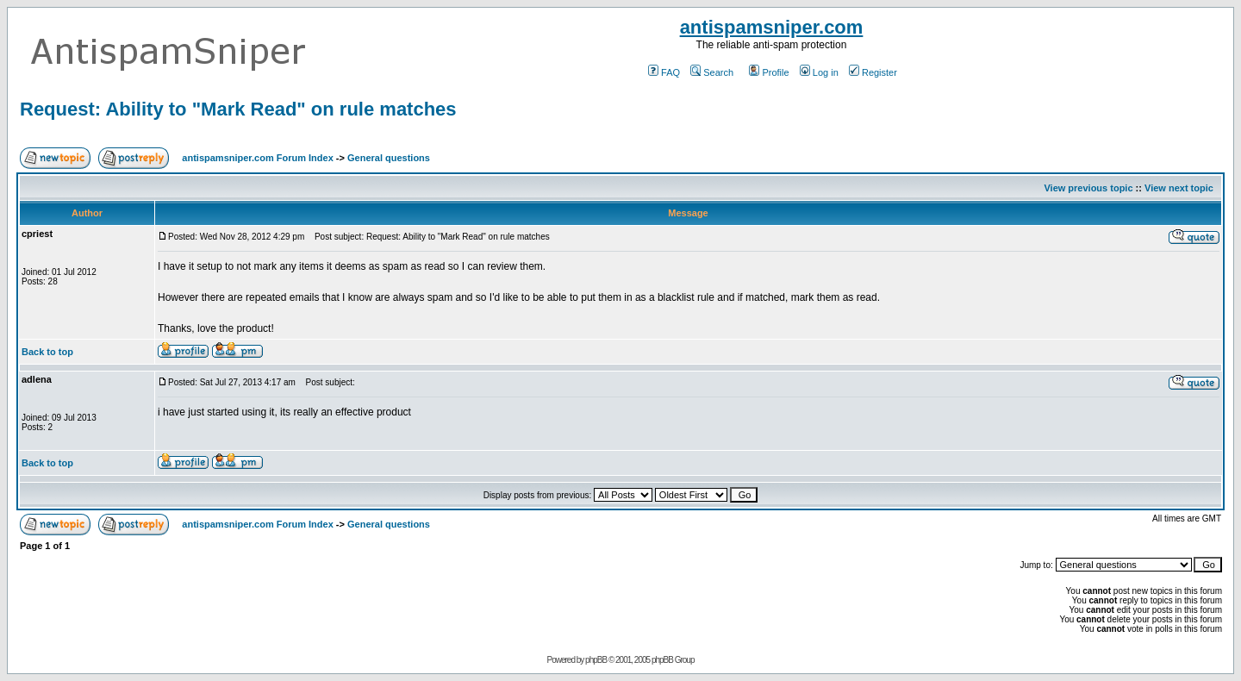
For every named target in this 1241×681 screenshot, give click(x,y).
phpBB (596, 660)
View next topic (1178, 188)
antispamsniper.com (772, 27)
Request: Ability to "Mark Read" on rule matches (238, 109)
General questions (388, 158)
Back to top (47, 352)
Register (873, 72)
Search (711, 72)
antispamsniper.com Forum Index (257, 158)
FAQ (664, 72)
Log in (819, 72)
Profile (769, 72)
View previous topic (1088, 188)
